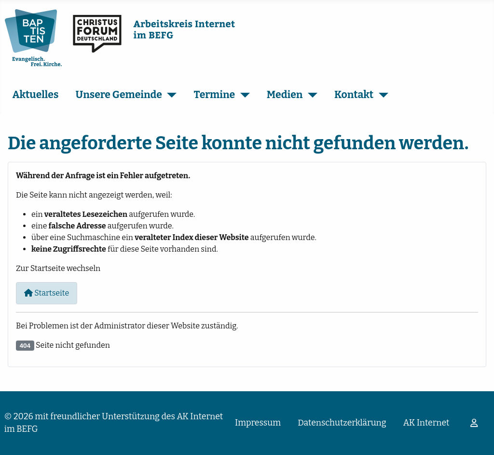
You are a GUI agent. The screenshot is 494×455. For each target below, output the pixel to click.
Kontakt (353, 94)
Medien (285, 94)
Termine (214, 94)
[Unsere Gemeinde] (169, 95)
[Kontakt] (380, 95)
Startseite (46, 293)
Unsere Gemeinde (119, 94)
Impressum (258, 423)
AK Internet (426, 423)
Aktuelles (36, 94)
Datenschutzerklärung (342, 423)
